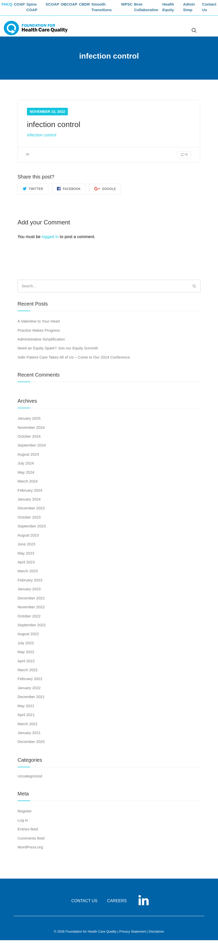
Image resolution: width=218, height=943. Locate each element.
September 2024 (32, 448)
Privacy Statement (132, 934)
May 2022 (26, 655)
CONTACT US (84, 904)
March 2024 (28, 484)
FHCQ (9, 6)
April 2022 (26, 664)
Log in (23, 823)
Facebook (69, 191)
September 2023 (32, 529)
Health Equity (173, 9)
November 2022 (31, 610)
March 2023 (28, 574)
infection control (41, 138)
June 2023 (26, 547)
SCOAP (57, 6)
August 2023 (28, 538)
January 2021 (29, 736)
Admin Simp (193, 9)
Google (105, 191)
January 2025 (29, 421)
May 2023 (26, 556)
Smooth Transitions (111, 9)
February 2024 (30, 493)
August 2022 (28, 637)
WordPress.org (30, 850)
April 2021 (26, 718)
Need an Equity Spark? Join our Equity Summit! (58, 351)
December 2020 (31, 744)
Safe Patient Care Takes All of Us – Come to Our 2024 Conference (74, 360)
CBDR (92, 6)
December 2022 (31, 601)
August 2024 (28, 457)
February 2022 (30, 682)
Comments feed (31, 841)
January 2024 (29, 502)
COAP (23, 6)
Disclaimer (156, 934)
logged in (50, 239)
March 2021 (28, 726)
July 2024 (26, 466)
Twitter (33, 191)
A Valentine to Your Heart (39, 324)
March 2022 (28, 673)
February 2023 (30, 583)
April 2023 (26, 565)
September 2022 (32, 628)
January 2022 (29, 690)
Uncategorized (30, 779)
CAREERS (117, 904)
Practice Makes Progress (39, 333)
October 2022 (29, 619)
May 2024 (26, 475)
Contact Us (211, 9)
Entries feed (28, 832)
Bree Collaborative (154, 9)
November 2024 (31, 430)
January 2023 (29, 592)
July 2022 (26, 646)
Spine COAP (37, 9)
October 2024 (29, 439)
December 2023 (31, 511)
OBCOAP (75, 6)
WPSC (133, 6)
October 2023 (29, 520)
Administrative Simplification (41, 342)
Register (25, 814)
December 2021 (31, 700)
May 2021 (26, 708)
